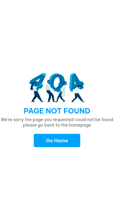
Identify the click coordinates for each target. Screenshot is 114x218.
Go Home (57, 140)
